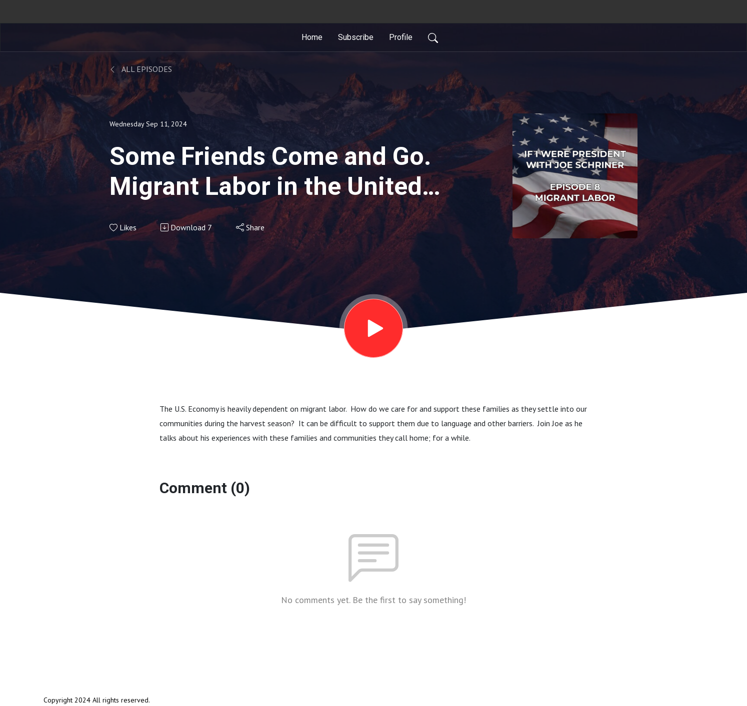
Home (312, 37)
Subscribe (356, 37)
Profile (400, 37)
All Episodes (141, 69)
